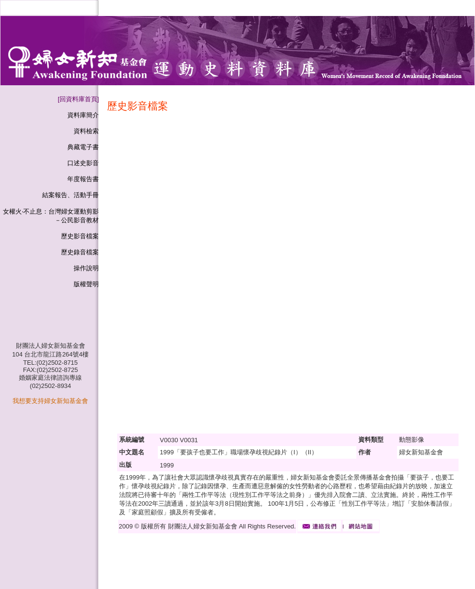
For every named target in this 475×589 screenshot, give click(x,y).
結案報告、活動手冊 (70, 195)
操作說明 (86, 268)
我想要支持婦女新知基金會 (50, 400)
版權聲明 (86, 284)
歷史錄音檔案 (80, 252)
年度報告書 (83, 179)
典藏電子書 (83, 147)
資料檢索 (86, 131)
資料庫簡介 (83, 115)
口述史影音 (83, 163)
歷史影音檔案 (80, 236)
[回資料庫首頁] (78, 99)
